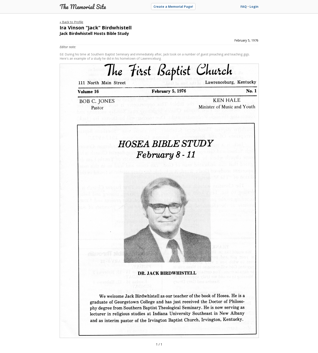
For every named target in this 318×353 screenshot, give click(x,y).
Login (254, 6)
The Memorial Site (83, 6)
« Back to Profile (71, 22)
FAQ (243, 6)
